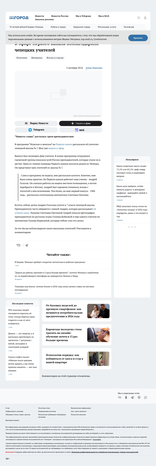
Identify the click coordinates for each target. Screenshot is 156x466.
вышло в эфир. (56, 148)
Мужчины (21, 57)
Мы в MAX (103, 16)
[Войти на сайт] (145, 17)
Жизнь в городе (55, 57)
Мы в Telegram (83, 16)
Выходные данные (12, 420)
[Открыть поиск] (138, 17)
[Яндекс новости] (36, 123)
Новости (39, 16)
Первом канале (64, 144)
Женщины (36, 57)
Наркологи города (81, 27)
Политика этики (44, 408)
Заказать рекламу (44, 19)
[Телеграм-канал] (36, 130)
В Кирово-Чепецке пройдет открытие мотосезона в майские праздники (58, 264)
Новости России (59, 16)
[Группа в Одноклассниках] (126, 397)
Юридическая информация (81, 408)
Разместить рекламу (78, 415)
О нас (8, 408)
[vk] (18, 245)
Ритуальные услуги (107, 27)
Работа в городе (58, 27)
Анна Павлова (94, 67)
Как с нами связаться (78, 411)
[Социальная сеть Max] (80, 130)
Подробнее (97, 439)
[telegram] (27, 245)
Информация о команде (14, 411)
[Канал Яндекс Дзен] (80, 123)
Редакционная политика (47, 411)
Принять (138, 38)
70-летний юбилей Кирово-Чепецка (26, 27)
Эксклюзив (129, 27)
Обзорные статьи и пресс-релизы (18, 415)
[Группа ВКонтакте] (119, 397)
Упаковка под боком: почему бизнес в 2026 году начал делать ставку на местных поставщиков (58, 290)
